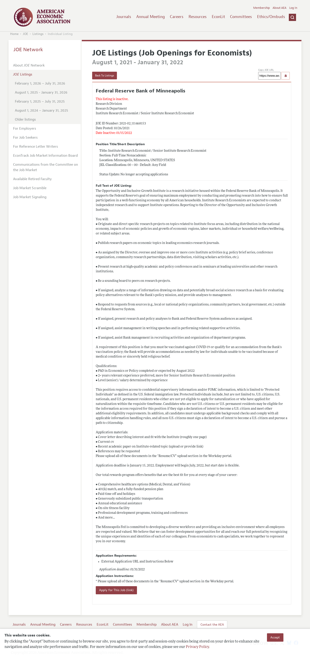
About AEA (279, 8)
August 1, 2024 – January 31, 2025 (41, 110)
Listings (37, 34)
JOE (25, 34)
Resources (198, 16)
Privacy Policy (197, 647)
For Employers (24, 128)
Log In (293, 8)
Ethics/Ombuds (271, 16)
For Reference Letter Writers (35, 146)
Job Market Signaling (29, 197)
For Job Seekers (25, 137)
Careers (176, 16)
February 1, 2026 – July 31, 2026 (40, 83)
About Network (29, 65)
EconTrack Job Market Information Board (45, 155)
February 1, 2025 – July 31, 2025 (40, 101)
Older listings (25, 119)
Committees (241, 16)
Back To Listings (104, 75)
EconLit (218, 16)
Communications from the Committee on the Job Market (45, 167)
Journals (123, 16)
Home (14, 34)
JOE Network (28, 49)
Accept (275, 637)
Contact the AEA (212, 624)
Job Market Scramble (29, 188)
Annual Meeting (150, 16)
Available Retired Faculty (32, 179)
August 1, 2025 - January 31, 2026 (41, 92)
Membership (261, 8)
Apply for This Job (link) (116, 590)
